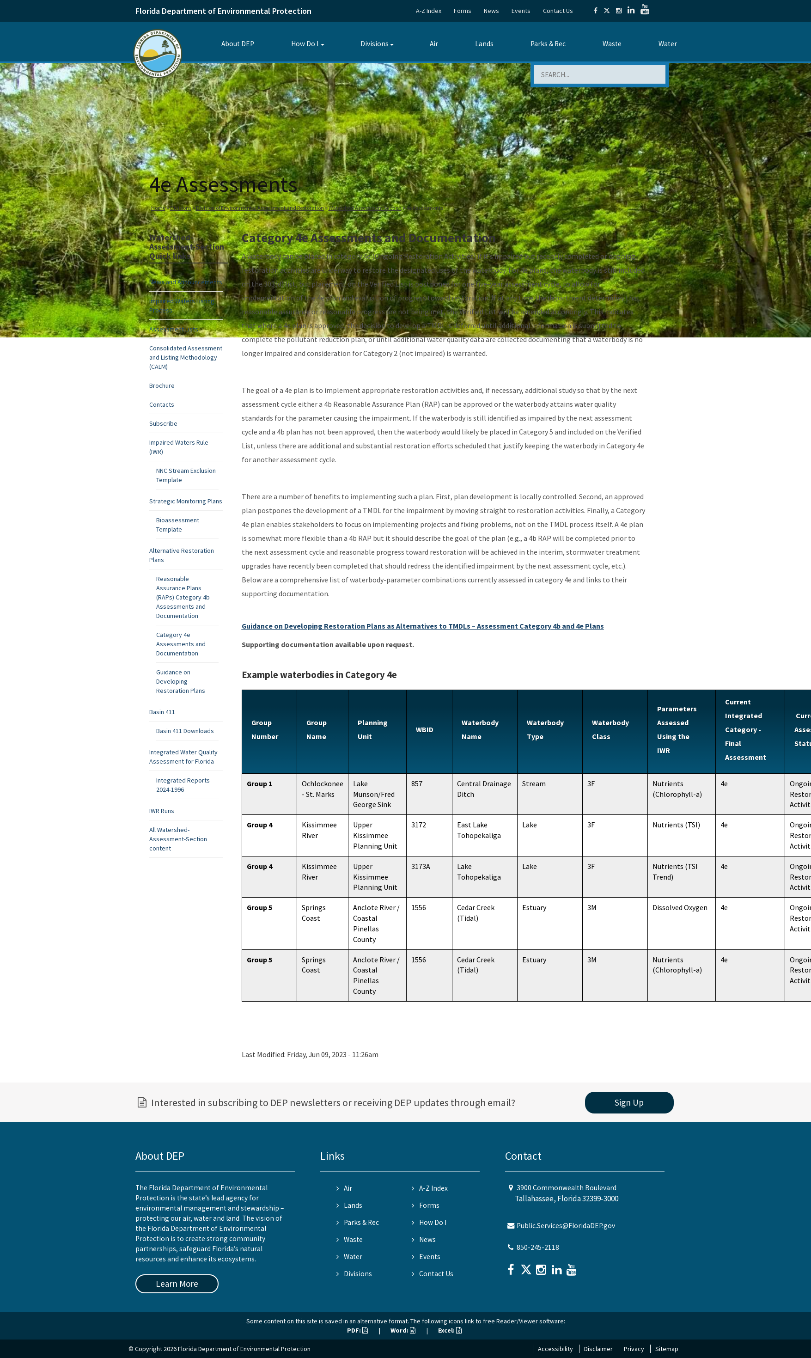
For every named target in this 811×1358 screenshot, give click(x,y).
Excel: (450, 1330)
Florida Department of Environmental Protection (223, 11)
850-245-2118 (538, 1247)
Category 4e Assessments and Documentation (181, 643)
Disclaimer (598, 1349)
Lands (484, 43)
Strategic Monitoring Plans (185, 501)
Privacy (634, 1349)
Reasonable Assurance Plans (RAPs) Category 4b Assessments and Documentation (183, 597)
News (491, 10)
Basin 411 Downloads (185, 731)
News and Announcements (185, 282)
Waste (612, 43)
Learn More (177, 1283)
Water (668, 43)
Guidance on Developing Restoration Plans (180, 681)
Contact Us (558, 10)
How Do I (304, 43)
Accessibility (555, 1349)
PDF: (357, 1330)
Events (521, 10)
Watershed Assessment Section (365, 207)
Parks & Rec (548, 43)
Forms (462, 10)
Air (434, 43)
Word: (402, 1330)
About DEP (237, 43)
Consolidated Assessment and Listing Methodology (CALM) (185, 357)
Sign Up (629, 1102)
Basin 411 (162, 712)
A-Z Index (428, 10)
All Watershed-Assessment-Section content (178, 839)
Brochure (162, 385)
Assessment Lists (173, 329)
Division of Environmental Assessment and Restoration (260, 207)
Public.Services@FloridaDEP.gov (566, 1225)
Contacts (161, 404)
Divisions (374, 43)
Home (158, 207)
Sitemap (666, 1349)
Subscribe (163, 423)
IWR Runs (161, 811)
